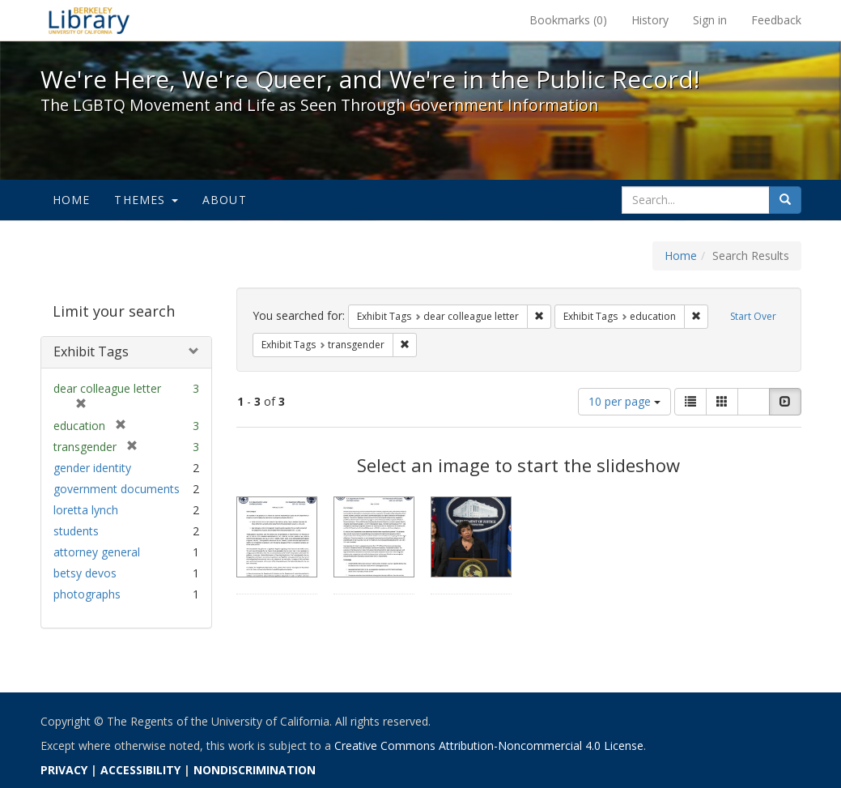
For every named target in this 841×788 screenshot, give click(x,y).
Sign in (710, 20)
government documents (116, 488)
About (224, 199)
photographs (87, 594)
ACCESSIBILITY (140, 769)
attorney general (96, 552)
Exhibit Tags (91, 351)
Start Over (753, 316)
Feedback (776, 20)
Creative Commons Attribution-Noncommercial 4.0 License (488, 745)
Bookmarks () (568, 20)
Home (72, 199)
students (76, 531)
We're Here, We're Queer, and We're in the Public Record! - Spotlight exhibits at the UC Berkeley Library (89, 20)
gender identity (92, 467)
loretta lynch (85, 510)
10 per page (624, 401)
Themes (145, 199)
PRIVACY (63, 769)
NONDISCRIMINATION (254, 769)
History (650, 20)
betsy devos (85, 573)
